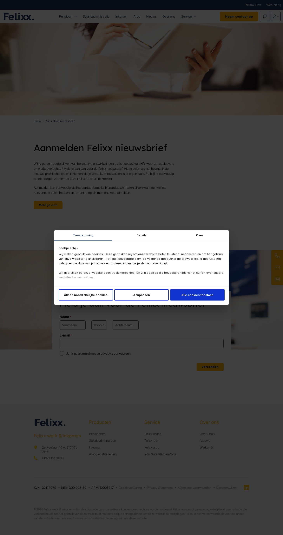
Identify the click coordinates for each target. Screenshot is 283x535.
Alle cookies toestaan (197, 295)
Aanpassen (141, 295)
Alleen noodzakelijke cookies (86, 295)
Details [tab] (141, 235)
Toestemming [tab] (83, 235)
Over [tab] (199, 235)
